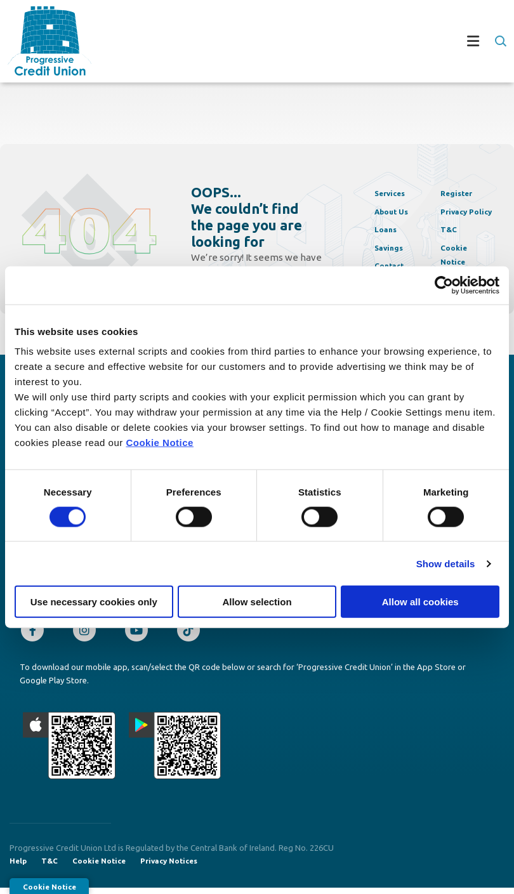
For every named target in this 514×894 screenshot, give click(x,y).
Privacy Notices (173, 866)
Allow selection (256, 601)
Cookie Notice (160, 442)
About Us (396, 211)
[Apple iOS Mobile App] (69, 749)
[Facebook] (35, 633)
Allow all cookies (420, 601)
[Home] (42, 41)
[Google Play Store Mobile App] (175, 749)
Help (18, 866)
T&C (450, 225)
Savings (392, 247)
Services (393, 192)
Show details (445, 563)
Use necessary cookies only (93, 601)
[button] (499, 41)
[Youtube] (139, 633)
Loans (388, 228)
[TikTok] (192, 633)
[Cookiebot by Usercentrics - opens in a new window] (443, 284)
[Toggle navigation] (298, 41)
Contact (393, 265)
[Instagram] (87, 633)
